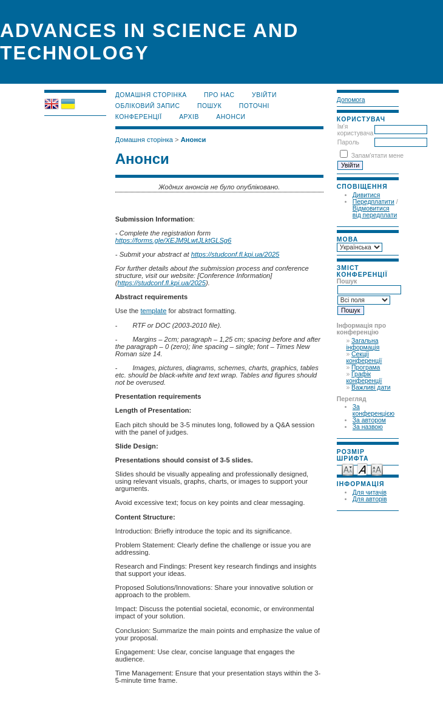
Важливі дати (370, 387)
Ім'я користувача (355, 130)
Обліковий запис (147, 106)
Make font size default (362, 469)
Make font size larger (377, 469)
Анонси (230, 116)
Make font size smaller (348, 469)
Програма (365, 367)
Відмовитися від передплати (375, 211)
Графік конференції (364, 377)
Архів (189, 116)
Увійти (264, 95)
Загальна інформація (362, 344)
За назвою (368, 427)
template (153, 310)
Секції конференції (364, 357)
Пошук (209, 106)
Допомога (351, 99)
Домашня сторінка (151, 95)
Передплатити (373, 201)
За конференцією (373, 410)
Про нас (219, 95)
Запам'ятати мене (377, 155)
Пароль (348, 142)
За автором (369, 420)
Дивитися (366, 195)
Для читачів (370, 492)
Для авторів (370, 499)
